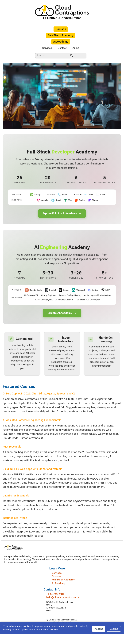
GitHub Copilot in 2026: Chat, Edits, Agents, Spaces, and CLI (39, 394)
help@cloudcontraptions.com (63, 597)
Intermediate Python (15, 518)
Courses (60, 29)
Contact (62, 47)
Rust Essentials (12, 447)
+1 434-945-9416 (55, 594)
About (76, 47)
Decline (113, 628)
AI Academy (60, 41)
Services (47, 47)
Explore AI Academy (62, 313)
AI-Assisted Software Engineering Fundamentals (32, 420)
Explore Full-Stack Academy (62, 213)
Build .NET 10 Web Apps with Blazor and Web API (32, 469)
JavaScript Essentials (16, 496)
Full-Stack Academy (61, 35)
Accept (99, 628)
